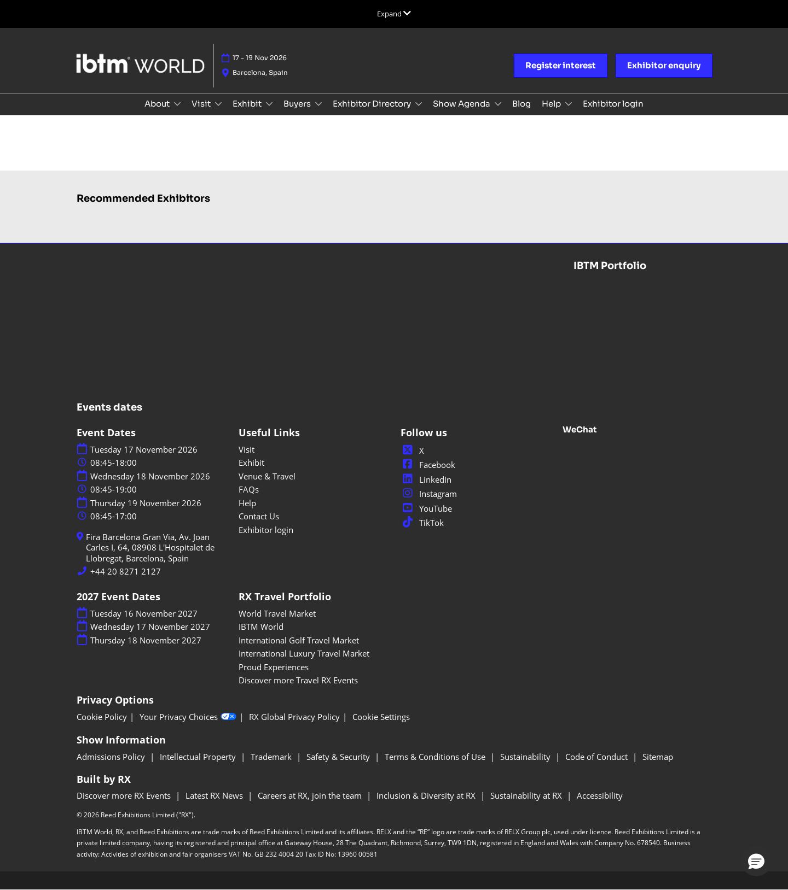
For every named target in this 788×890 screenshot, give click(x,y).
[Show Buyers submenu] (318, 104)
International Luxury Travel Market (304, 653)
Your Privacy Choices (188, 717)
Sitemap (657, 756)
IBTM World (261, 626)
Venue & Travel (267, 476)
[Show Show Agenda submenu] (498, 104)
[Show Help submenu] (568, 104)
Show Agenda (462, 103)
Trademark (272, 756)
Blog (521, 103)
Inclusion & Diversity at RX (427, 795)
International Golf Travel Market (299, 640)
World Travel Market (277, 613)
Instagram (429, 493)
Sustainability (526, 756)
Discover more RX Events (125, 795)
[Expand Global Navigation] (394, 14)
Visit (202, 103)
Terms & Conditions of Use (436, 756)
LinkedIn (426, 479)
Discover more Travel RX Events (298, 680)
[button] (560, 66)
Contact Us (259, 516)
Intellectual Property (199, 756)
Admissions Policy (112, 756)
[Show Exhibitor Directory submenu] (418, 104)
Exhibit (248, 103)
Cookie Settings (381, 717)
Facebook (428, 464)
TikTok (422, 522)
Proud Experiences (274, 666)
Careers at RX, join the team (311, 795)
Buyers (297, 103)
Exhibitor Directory (373, 103)
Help (552, 103)
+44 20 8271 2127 (125, 571)
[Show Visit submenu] (218, 104)
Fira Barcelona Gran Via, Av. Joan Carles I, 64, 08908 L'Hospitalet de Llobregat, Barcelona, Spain (150, 548)
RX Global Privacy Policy (294, 717)
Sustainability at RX (527, 795)
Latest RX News (215, 795)
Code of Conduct (597, 756)
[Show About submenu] (177, 104)
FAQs (249, 489)
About (157, 103)
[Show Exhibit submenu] (269, 104)
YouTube (426, 508)
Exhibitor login (613, 103)
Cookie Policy (102, 717)
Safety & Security (339, 756)
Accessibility (600, 795)
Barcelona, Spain (260, 72)
